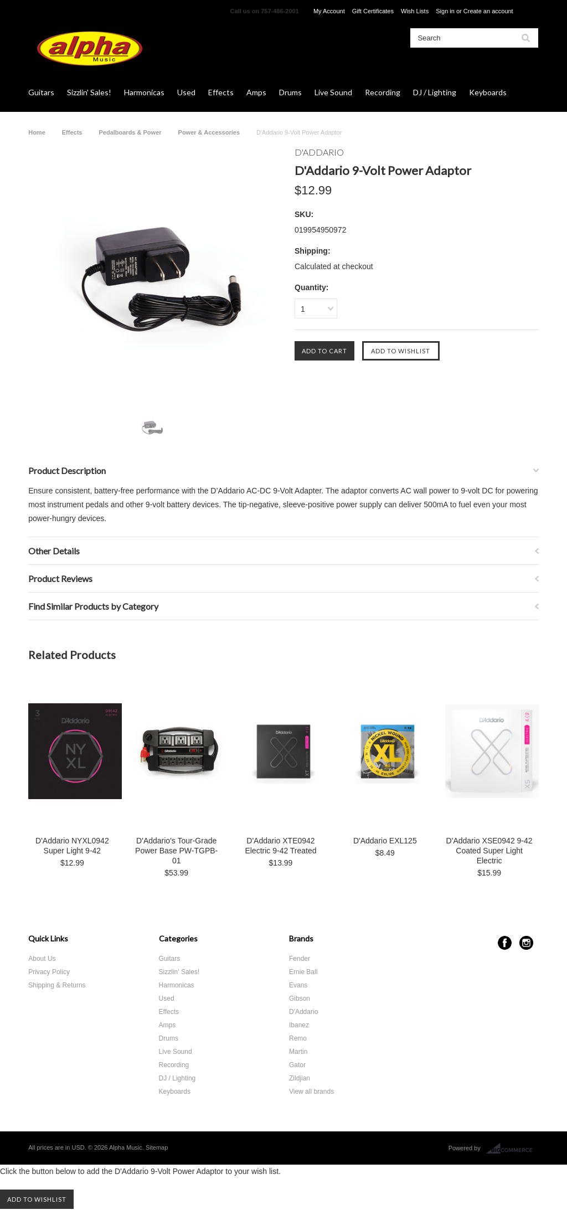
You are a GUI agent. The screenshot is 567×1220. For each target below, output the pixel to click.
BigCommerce (512, 1148)
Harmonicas (144, 92)
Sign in (445, 11)
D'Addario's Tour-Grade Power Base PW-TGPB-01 (176, 850)
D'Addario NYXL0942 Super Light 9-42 (72, 845)
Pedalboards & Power (130, 132)
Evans (298, 985)
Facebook (505, 943)
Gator (297, 1065)
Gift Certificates (373, 11)
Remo (298, 1038)
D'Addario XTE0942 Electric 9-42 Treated (280, 845)
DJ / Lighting (434, 92)
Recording (382, 92)
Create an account (488, 11)
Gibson (299, 998)
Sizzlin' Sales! (89, 92)
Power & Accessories (209, 132)
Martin (298, 1052)
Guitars (41, 92)
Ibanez (299, 1025)
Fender (299, 958)
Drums (290, 92)
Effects (221, 92)
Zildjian (299, 1078)
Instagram (526, 943)
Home (36, 132)
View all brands (311, 1091)
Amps (256, 92)
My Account (329, 11)
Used (186, 92)
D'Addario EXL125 (385, 840)
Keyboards (488, 92)
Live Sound (333, 92)
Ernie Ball (303, 972)
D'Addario (303, 1012)
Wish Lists (415, 11)
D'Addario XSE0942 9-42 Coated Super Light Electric (489, 850)
